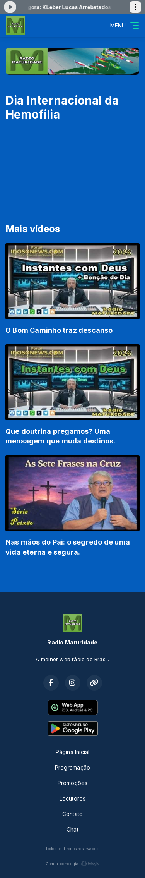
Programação (72, 767)
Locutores (73, 798)
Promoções (73, 783)
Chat (72, 829)
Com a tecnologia (72, 863)
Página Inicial (73, 752)
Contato (72, 814)
